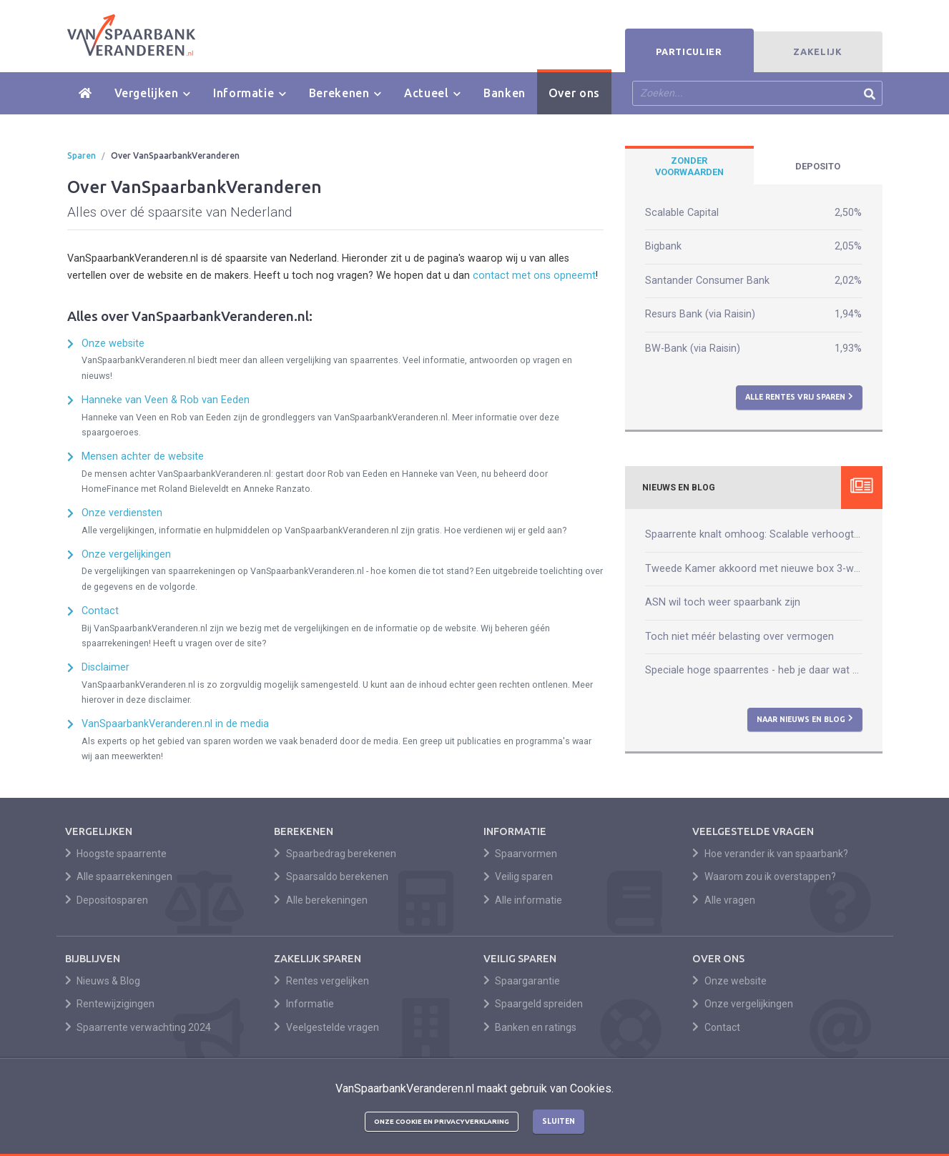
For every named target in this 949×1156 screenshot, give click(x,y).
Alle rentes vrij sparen (799, 396)
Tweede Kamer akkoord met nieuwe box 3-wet (753, 569)
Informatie (249, 93)
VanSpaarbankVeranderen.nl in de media (175, 724)
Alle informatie (523, 900)
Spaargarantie (522, 981)
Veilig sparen (518, 876)
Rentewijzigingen (110, 1003)
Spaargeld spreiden (533, 1003)
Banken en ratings (530, 1027)
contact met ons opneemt (534, 276)
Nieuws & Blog (103, 981)
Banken (504, 93)
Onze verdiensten (122, 513)
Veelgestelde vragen (326, 1027)
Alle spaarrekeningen (119, 876)
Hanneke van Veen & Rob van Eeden (166, 400)
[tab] (689, 166)
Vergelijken (152, 93)
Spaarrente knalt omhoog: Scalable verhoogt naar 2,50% (753, 534)
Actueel (432, 93)
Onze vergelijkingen (126, 554)
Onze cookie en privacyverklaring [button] (441, 1121)
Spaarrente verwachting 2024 (138, 1027)
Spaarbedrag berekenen (335, 853)
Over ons (574, 93)
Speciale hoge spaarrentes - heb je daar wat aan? (753, 670)
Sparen (81, 155)
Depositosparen (107, 900)
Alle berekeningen (321, 900)
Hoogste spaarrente (116, 853)
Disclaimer (105, 667)
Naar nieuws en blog (805, 718)
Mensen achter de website (143, 456)
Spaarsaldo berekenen (331, 876)
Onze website (113, 343)
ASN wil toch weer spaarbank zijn (722, 602)
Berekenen (345, 93)
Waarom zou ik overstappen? (764, 876)
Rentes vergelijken (321, 981)
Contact (100, 611)
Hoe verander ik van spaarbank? (770, 853)
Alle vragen (723, 900)
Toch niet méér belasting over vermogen (739, 637)
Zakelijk (817, 51)
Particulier (689, 51)
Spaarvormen (520, 853)
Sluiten (558, 1121)
